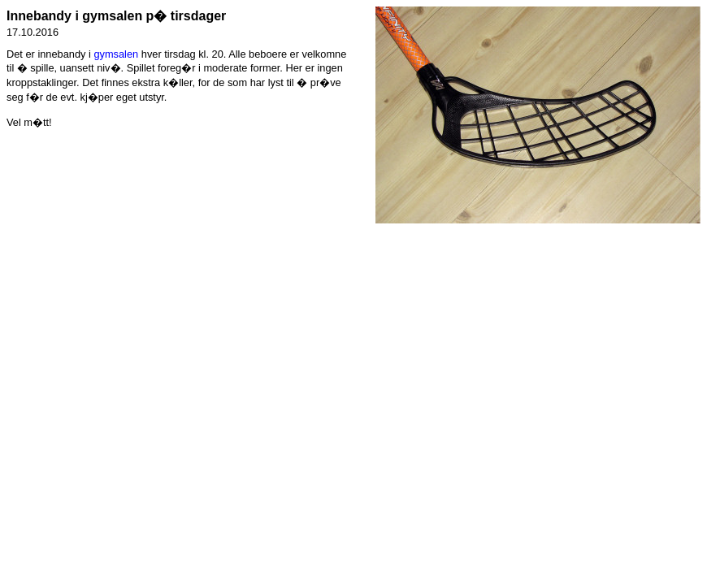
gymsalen (115, 54)
